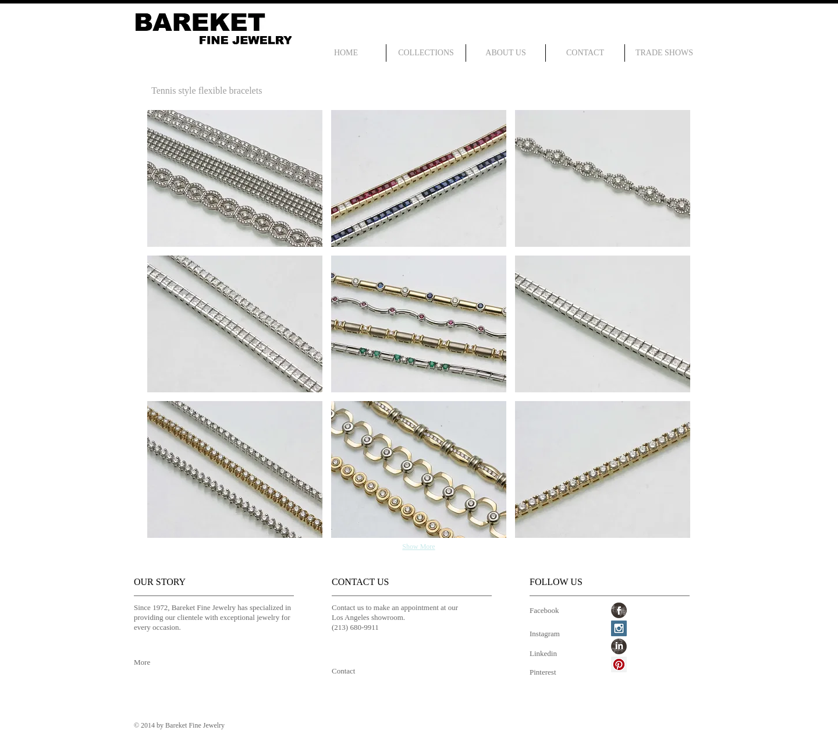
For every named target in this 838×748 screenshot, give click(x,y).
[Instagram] (547, 634)
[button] (234, 178)
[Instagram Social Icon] (619, 628)
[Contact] (351, 672)
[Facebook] (547, 611)
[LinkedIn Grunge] (619, 646)
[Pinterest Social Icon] (619, 664)
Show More (418, 547)
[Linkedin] (548, 654)
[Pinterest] (548, 673)
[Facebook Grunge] (619, 610)
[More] (153, 663)
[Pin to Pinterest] (162, 241)
